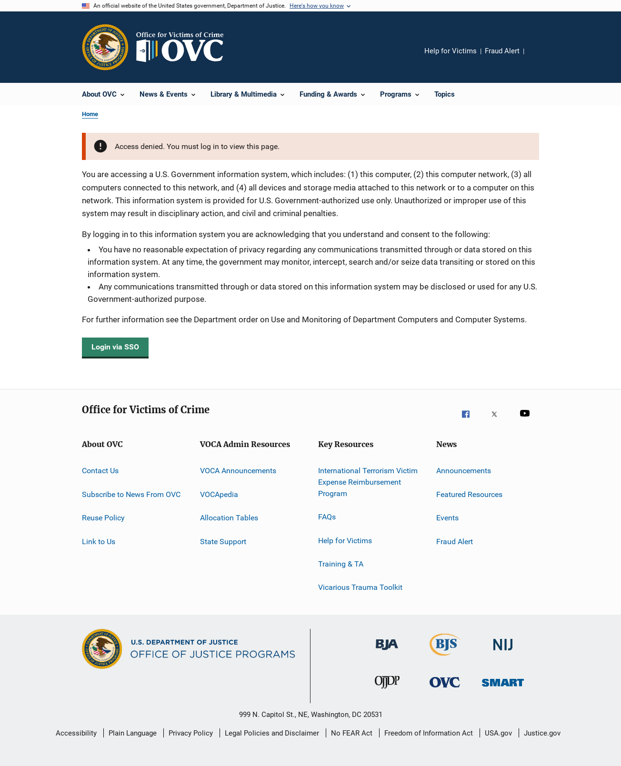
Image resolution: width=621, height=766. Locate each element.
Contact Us (100, 470)
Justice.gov (542, 733)
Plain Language (133, 733)
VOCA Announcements (238, 470)
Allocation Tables (229, 517)
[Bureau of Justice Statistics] (445, 657)
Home (90, 114)
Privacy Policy (191, 733)
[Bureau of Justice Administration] (387, 655)
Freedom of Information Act (428, 733)
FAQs (327, 516)
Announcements (463, 470)
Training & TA (340, 563)
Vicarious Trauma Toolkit (360, 587)
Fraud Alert (502, 51)
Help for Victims (450, 51)
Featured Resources (469, 494)
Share (539, 57)
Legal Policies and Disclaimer (272, 733)
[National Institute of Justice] (502, 655)
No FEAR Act (351, 733)
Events (447, 517)
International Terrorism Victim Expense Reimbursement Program (368, 482)
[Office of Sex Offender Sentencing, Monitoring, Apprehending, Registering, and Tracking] (503, 692)
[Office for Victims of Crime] (445, 692)
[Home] (183, 47)
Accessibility (76, 733)
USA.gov (498, 733)
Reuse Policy (103, 517)
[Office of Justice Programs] (105, 47)
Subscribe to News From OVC (131, 494)
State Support (223, 541)
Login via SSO (115, 346)
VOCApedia (219, 494)
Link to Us (98, 541)
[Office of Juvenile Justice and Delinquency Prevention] (387, 692)
